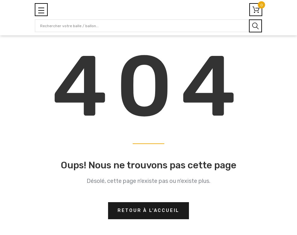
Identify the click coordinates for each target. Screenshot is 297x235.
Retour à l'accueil (148, 210)
